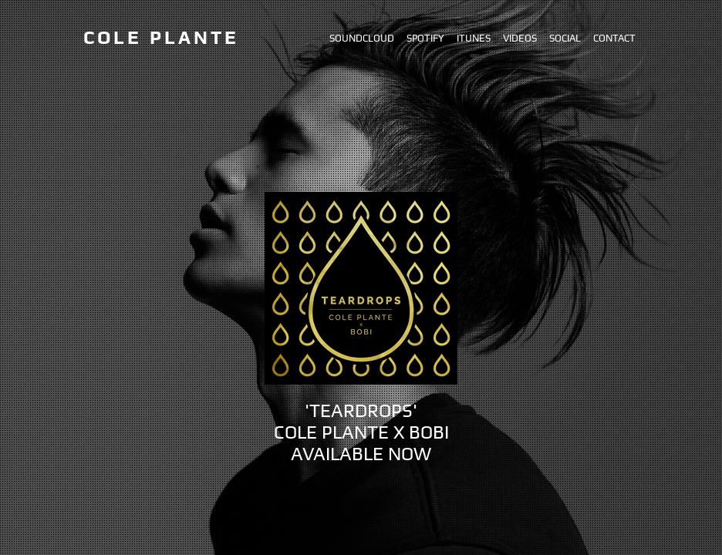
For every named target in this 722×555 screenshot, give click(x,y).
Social (565, 38)
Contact (614, 38)
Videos (520, 38)
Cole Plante (161, 38)
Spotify (425, 38)
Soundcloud (361, 38)
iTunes (474, 38)
